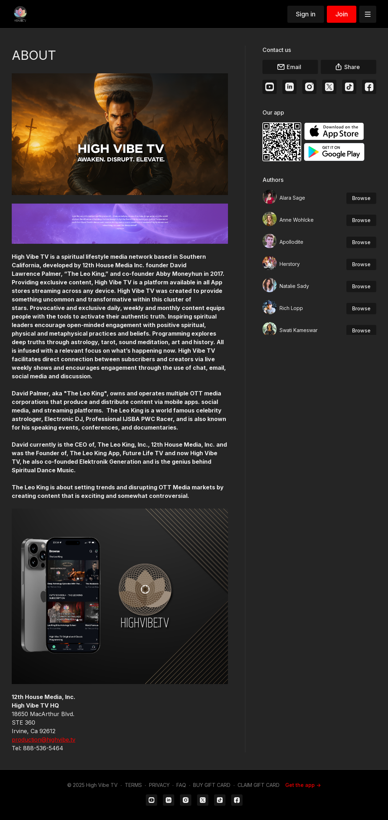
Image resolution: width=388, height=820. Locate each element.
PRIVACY (159, 785)
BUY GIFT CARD (211, 785)
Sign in (305, 14)
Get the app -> (303, 785)
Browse (361, 198)
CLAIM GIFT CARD (259, 785)
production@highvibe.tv (43, 739)
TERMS (133, 785)
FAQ (181, 785)
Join (341, 14)
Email (289, 67)
